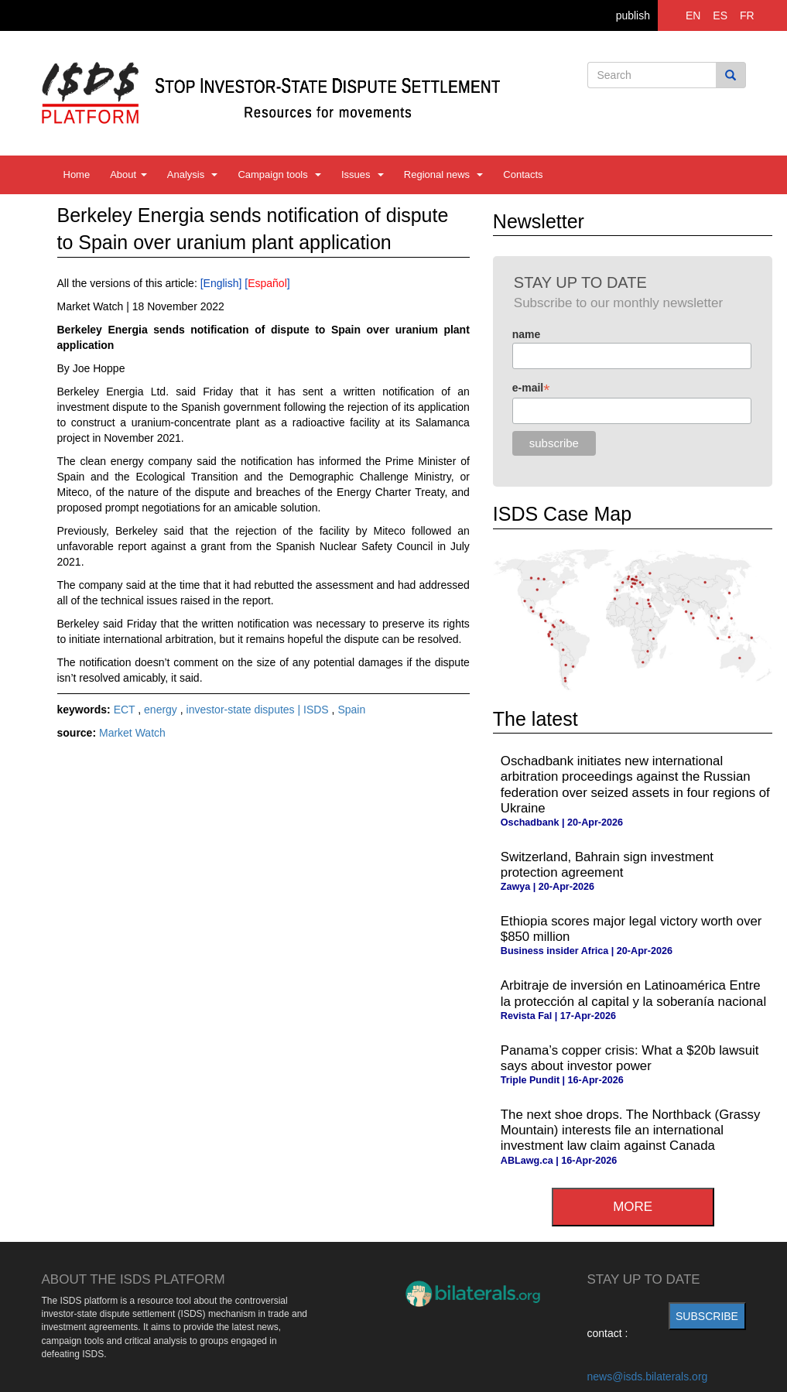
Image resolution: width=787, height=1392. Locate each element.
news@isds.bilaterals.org (647, 1376)
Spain (351, 709)
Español (267, 283)
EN (693, 15)
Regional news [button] (444, 174)
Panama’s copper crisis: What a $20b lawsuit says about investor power (630, 1058)
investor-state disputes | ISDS (259, 709)
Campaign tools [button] (279, 174)
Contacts (522, 174)
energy (162, 709)
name (526, 334)
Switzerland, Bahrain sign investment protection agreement (607, 865)
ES (720, 15)
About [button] (128, 174)
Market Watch (132, 733)
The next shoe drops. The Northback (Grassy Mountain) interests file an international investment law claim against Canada (630, 1130)
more (632, 1206)
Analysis (192, 174)
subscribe (707, 1316)
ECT (126, 709)
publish (633, 15)
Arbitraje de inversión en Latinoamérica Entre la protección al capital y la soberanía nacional (633, 993)
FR (747, 15)
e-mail (531, 388)
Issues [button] (362, 174)
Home (77, 174)
